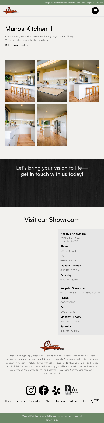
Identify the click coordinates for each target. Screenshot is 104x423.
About (49, 401)
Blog (84, 401)
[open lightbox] (20, 81)
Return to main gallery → (18, 44)
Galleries (73, 401)
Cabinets (20, 401)
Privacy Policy (52, 419)
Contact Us (95, 400)
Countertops (35, 401)
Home (8, 401)
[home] (11, 10)
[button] (95, 10)
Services (60, 401)
